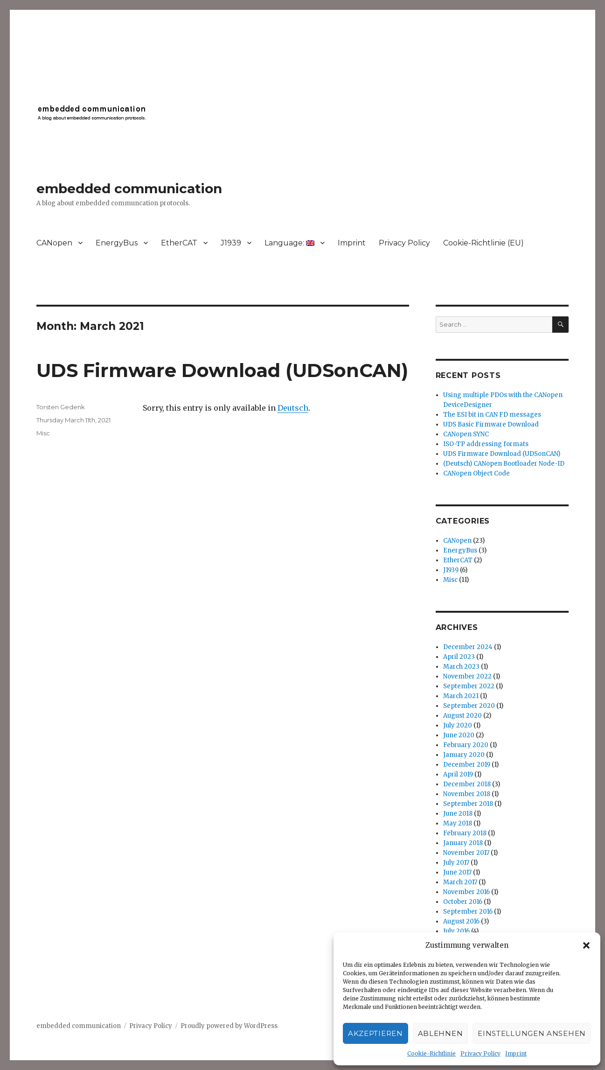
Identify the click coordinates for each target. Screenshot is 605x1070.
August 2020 (462, 716)
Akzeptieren (375, 1033)
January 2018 (463, 843)
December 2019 (466, 765)
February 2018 (465, 833)
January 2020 (464, 755)
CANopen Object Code (476, 473)
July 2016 (456, 931)
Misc (43, 433)
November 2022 (467, 676)
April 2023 (459, 657)
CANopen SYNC (466, 434)
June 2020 (458, 735)
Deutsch (293, 408)
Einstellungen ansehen (532, 1033)
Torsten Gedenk (60, 407)
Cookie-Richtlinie (431, 1053)
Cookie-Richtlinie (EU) (483, 242)
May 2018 (457, 823)
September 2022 (468, 686)
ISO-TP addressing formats (486, 444)
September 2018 (468, 804)
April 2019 (458, 774)
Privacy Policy (480, 1053)
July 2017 (456, 863)
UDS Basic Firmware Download (491, 424)
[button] (586, 945)
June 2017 (457, 872)
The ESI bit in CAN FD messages (492, 415)
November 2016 (466, 892)
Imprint (516, 1053)
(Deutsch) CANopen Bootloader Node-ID (503, 464)
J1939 (231, 242)
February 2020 (465, 745)
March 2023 (461, 667)
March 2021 (461, 696)
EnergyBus (117, 242)
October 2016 (462, 902)
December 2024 (468, 647)
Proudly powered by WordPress (229, 1026)
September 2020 (469, 706)
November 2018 (466, 794)
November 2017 (466, 853)
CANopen (54, 242)
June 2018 (458, 814)
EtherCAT (179, 242)
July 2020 (457, 725)
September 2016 (468, 912)
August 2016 (461, 921)
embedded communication (129, 188)
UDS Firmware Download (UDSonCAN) (222, 370)
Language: (289, 242)
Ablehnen (440, 1033)
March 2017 (460, 882)
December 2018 (467, 784)
